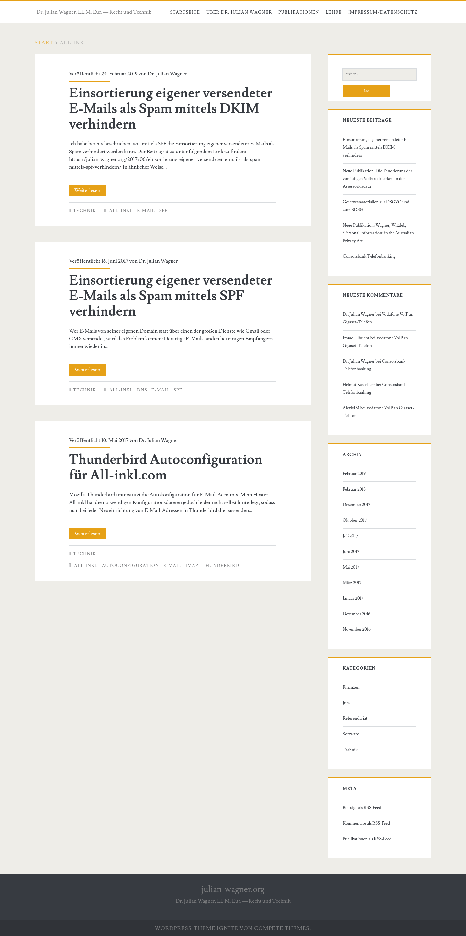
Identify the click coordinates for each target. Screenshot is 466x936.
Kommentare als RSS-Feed (366, 823)
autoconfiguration (130, 565)
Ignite (227, 928)
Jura (346, 702)
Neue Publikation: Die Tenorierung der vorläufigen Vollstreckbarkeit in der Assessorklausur (377, 178)
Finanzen (351, 687)
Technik (84, 210)
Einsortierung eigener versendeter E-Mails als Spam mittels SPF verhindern (170, 296)
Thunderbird (221, 565)
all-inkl (121, 210)
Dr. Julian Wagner (167, 74)
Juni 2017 (351, 551)
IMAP (191, 565)
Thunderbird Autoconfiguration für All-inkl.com (165, 467)
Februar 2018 (354, 489)
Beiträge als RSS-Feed (362, 807)
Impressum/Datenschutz (383, 12)
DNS (142, 390)
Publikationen (298, 12)
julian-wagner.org (233, 889)
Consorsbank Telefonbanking (369, 256)
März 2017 (352, 582)
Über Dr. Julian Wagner (239, 12)
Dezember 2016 (356, 613)
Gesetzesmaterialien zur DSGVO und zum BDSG (376, 205)
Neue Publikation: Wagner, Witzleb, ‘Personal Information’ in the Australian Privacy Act (378, 233)
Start (44, 42)
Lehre (334, 12)
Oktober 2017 (355, 520)
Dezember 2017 (356, 504)
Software (351, 734)
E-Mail (146, 210)
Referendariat (355, 718)
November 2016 (357, 629)
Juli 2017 (350, 536)
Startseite (185, 12)
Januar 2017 (353, 598)
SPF (163, 210)
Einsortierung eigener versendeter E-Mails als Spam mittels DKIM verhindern (170, 109)
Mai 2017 (351, 567)
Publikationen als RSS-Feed (367, 838)
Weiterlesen (90, 190)
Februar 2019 (354, 473)
